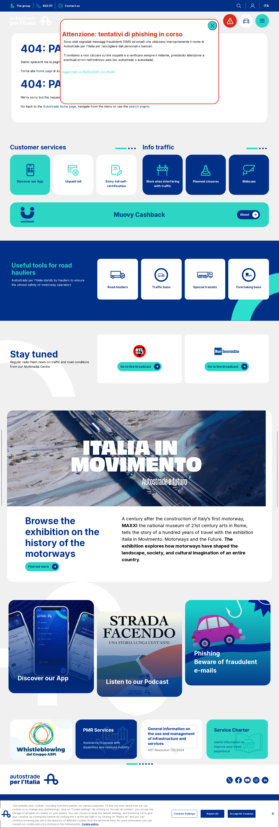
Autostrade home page (59, 106)
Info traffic (158, 147)
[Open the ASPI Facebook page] (238, 779)
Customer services (38, 147)
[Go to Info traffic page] (246, 21)
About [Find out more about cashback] (244, 214)
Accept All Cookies (241, 813)
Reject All (212, 813)
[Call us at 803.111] (44, 6)
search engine (139, 106)
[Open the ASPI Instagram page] (256, 779)
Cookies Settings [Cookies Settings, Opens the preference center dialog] (184, 813)
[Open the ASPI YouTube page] (247, 779)
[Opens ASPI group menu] (21, 6)
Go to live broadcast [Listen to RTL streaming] (135, 366)
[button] (212, 25)
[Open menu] (262, 21)
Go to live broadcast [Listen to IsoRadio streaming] (223, 366)
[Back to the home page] (31, 21)
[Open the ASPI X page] (229, 779)
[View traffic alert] (230, 21)
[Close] (273, 813)
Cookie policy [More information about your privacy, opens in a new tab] (90, 824)
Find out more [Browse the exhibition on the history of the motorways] (38, 566)
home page (44, 71)
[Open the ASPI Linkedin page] (265, 779)
